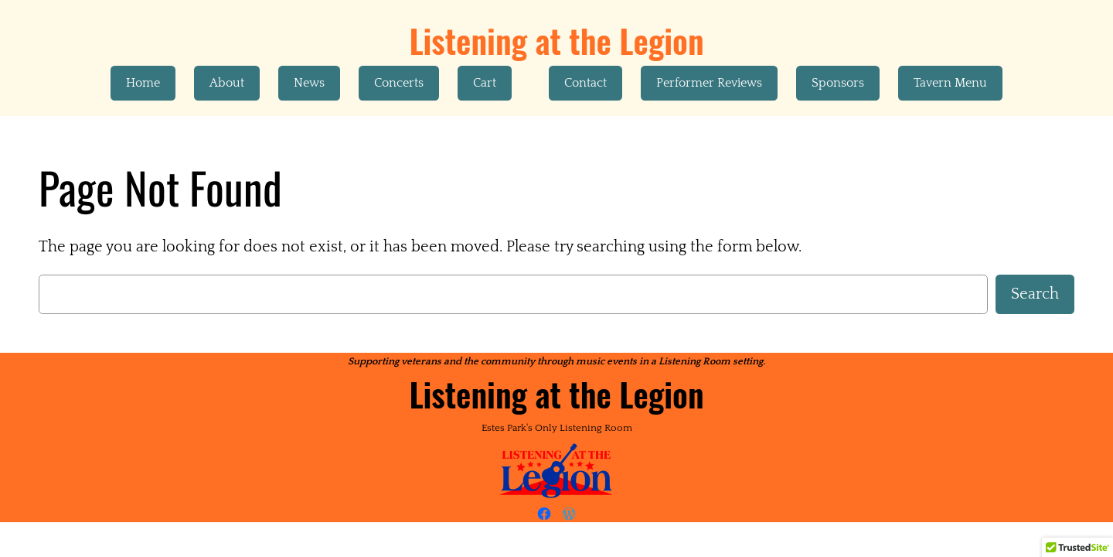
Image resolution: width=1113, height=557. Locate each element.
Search (1035, 293)
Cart (484, 83)
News (309, 83)
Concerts (399, 83)
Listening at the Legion (556, 40)
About (226, 83)
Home (143, 83)
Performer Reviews (709, 83)
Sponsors (838, 83)
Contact (585, 83)
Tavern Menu (950, 83)
